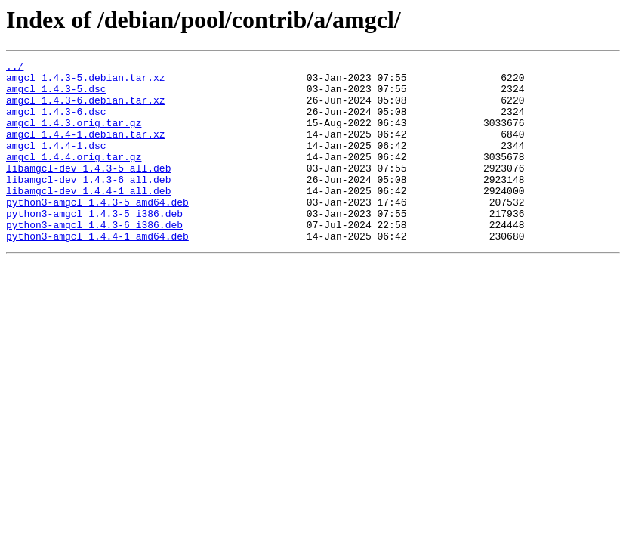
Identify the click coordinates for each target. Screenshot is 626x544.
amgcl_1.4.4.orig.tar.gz (73, 177)
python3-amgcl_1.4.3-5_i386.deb (94, 245)
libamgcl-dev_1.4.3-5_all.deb (88, 190)
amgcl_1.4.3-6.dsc (56, 122)
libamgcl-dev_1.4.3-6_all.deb (88, 204)
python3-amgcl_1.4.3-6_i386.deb (94, 258)
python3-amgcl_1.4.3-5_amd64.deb (97, 231)
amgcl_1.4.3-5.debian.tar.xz (85, 81)
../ (14, 68)
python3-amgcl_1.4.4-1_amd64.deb (97, 272)
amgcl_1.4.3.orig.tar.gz (73, 136)
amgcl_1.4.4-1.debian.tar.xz (85, 149)
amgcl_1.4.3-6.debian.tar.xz (85, 109)
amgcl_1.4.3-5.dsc (56, 95)
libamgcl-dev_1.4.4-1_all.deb (88, 217)
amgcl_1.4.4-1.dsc (56, 163)
